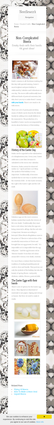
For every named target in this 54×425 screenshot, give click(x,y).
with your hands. (17, 102)
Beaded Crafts (25, 24)
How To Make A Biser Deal (25, 392)
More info (40, 422)
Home (16, 24)
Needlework (27, 11)
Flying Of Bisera (21, 389)
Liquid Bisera (20, 394)
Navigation (27, 17)
